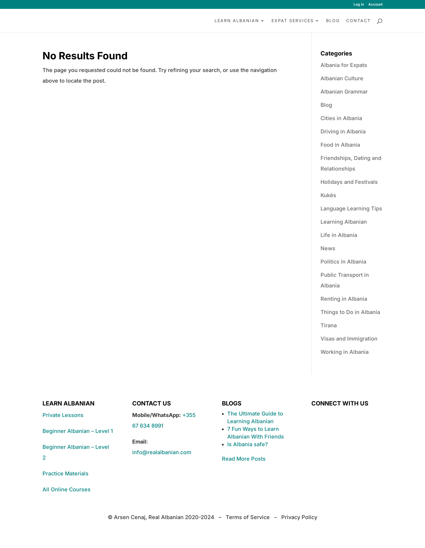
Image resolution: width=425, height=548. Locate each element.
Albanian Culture (342, 78)
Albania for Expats (344, 65)
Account (375, 4)
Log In (359, 4)
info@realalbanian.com (161, 452)
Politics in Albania (343, 262)
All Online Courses (66, 489)
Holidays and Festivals (349, 182)
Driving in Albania (343, 131)
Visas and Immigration (349, 339)
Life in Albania (339, 235)
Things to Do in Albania (350, 312)
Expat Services (293, 21)
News (328, 248)
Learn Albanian (237, 21)
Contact (358, 21)
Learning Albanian (344, 222)
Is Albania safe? (247, 444)
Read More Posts (244, 459)
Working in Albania (345, 352)
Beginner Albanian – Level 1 (77, 431)
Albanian (262, 421)
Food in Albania (340, 145)
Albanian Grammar (344, 92)
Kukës (328, 195)
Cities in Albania (341, 118)
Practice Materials (65, 473)
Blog (333, 21)
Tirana (329, 325)
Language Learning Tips (351, 208)
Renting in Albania (344, 299)
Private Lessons (63, 415)
